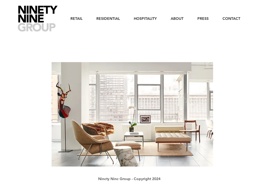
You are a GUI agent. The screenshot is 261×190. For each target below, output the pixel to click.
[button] (132, 114)
